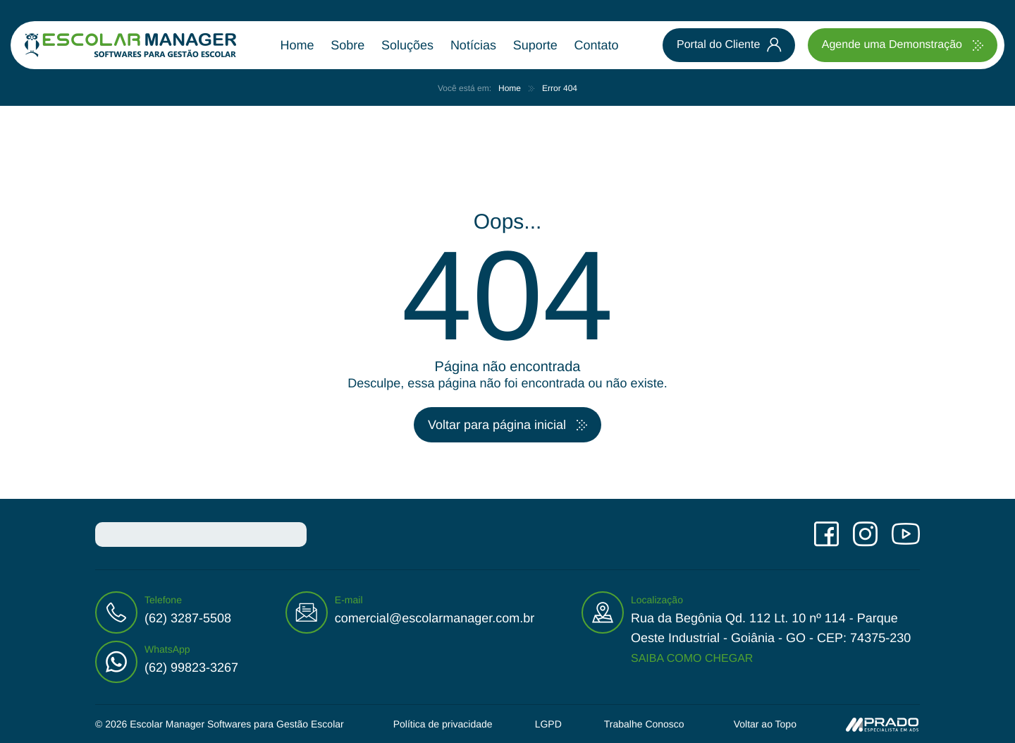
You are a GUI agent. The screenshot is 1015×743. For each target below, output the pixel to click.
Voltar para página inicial (497, 425)
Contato (596, 45)
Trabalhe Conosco (644, 724)
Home (297, 45)
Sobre (347, 45)
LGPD (548, 724)
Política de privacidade (443, 724)
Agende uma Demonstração (892, 45)
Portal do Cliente (718, 45)
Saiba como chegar (692, 659)
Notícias (473, 45)
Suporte (535, 45)
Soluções (407, 45)
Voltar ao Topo (765, 724)
